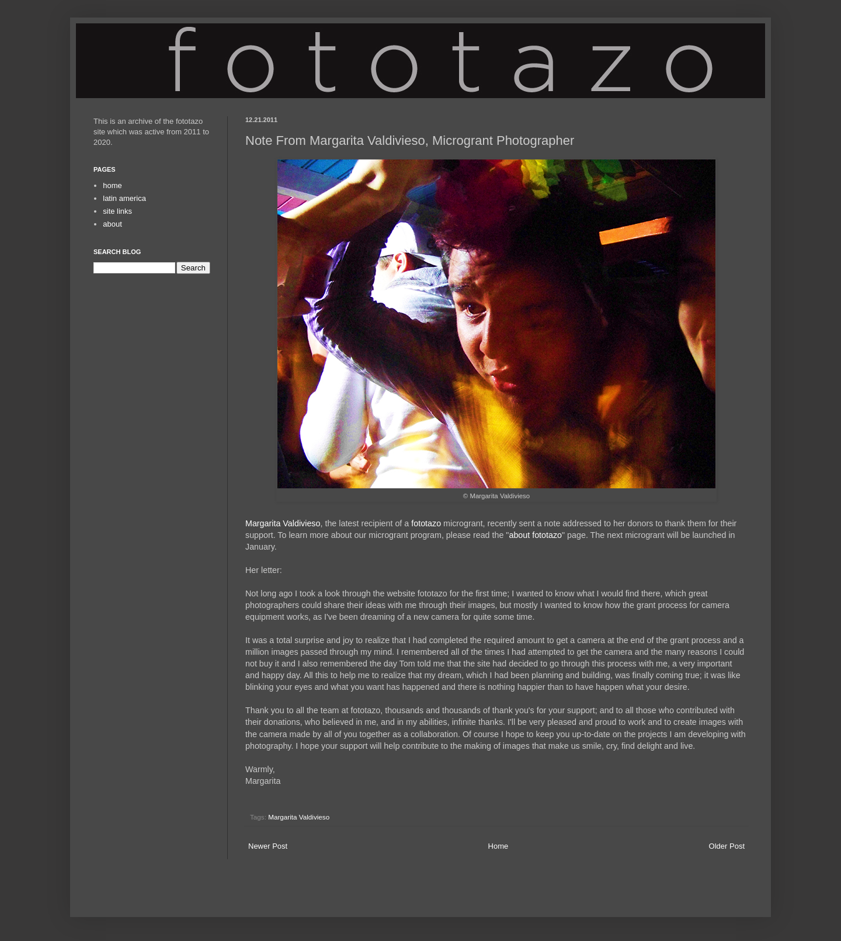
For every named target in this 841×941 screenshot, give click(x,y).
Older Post (727, 846)
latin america (124, 198)
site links (117, 211)
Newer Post (267, 846)
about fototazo (535, 535)
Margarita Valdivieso (282, 523)
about (112, 224)
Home (498, 846)
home (112, 185)
